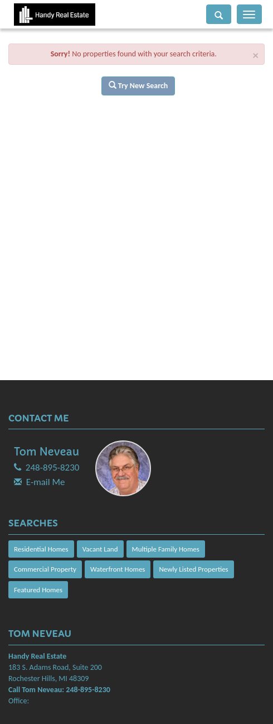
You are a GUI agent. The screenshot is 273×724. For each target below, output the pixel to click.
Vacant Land (100, 549)
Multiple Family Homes (165, 549)
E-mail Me (45, 482)
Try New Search (138, 85)
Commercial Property (45, 569)
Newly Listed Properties (193, 569)
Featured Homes (38, 590)
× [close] (256, 55)
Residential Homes (41, 549)
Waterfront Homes (117, 569)
